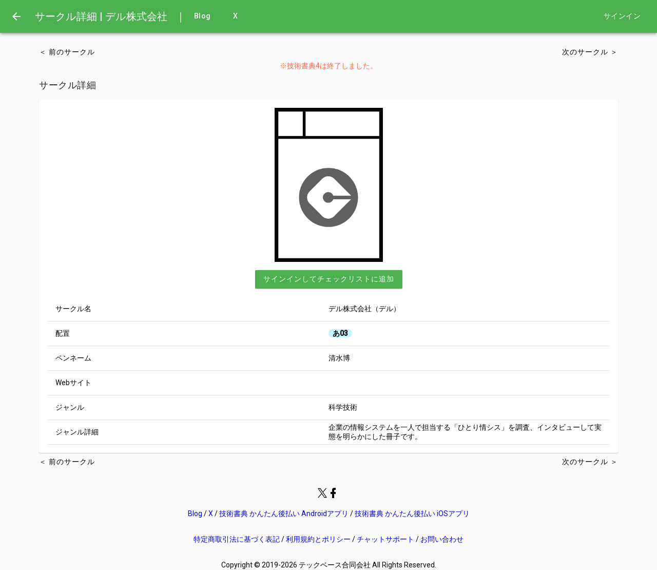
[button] (328, 279)
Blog (202, 16)
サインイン (622, 16)
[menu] (16, 16)
